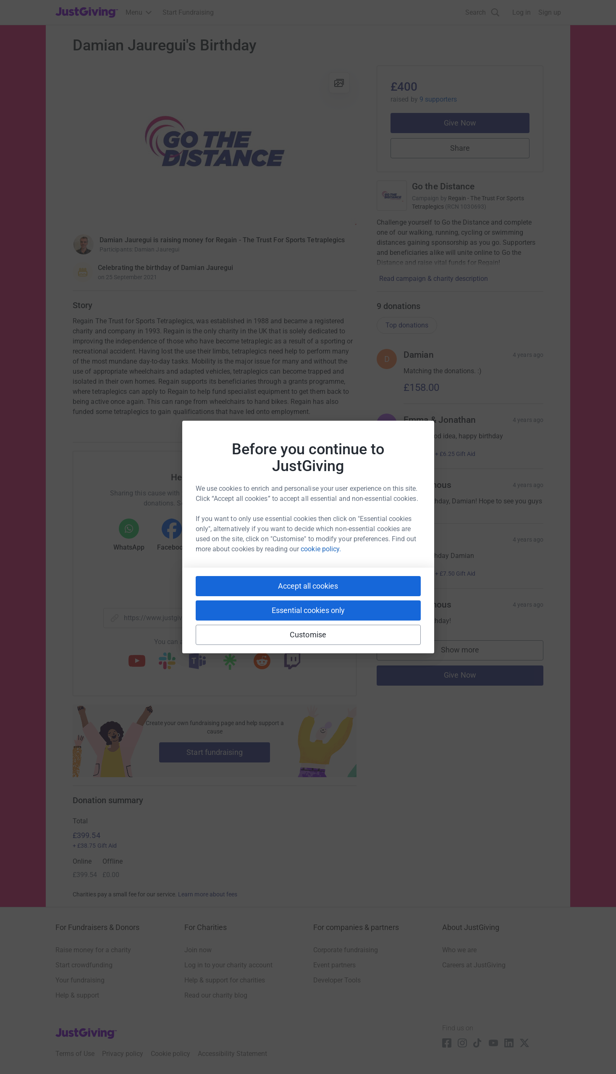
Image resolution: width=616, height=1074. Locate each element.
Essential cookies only (308, 610)
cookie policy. (321, 549)
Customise (308, 634)
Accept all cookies (308, 586)
